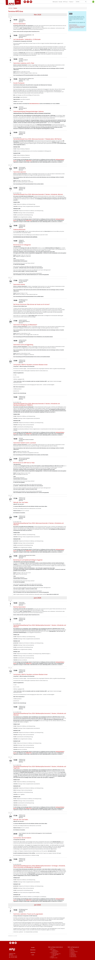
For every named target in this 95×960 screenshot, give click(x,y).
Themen (71, 1)
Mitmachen (55, 1)
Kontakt (60, 1)
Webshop (52, 956)
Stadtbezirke (72, 952)
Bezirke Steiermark (55, 951)
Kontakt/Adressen (73, 954)
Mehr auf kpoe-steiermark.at (55, 947)
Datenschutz (32, 949)
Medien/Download (54, 952)
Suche (33, 954)
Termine (52, 948)
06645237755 (28, 160)
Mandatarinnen (55, 950)
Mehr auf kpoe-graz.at (73, 947)
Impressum (33, 952)
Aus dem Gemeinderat (74, 951)
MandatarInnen (73, 953)
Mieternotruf (73, 950)
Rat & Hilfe (72, 949)
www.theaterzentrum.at (34, 103)
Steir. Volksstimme (55, 954)
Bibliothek (54, 955)
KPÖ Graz (65, 1)
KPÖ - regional (53, 949)
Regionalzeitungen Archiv (57, 953)
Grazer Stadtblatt (73, 955)
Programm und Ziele (54, 957)
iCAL (71, 13)
